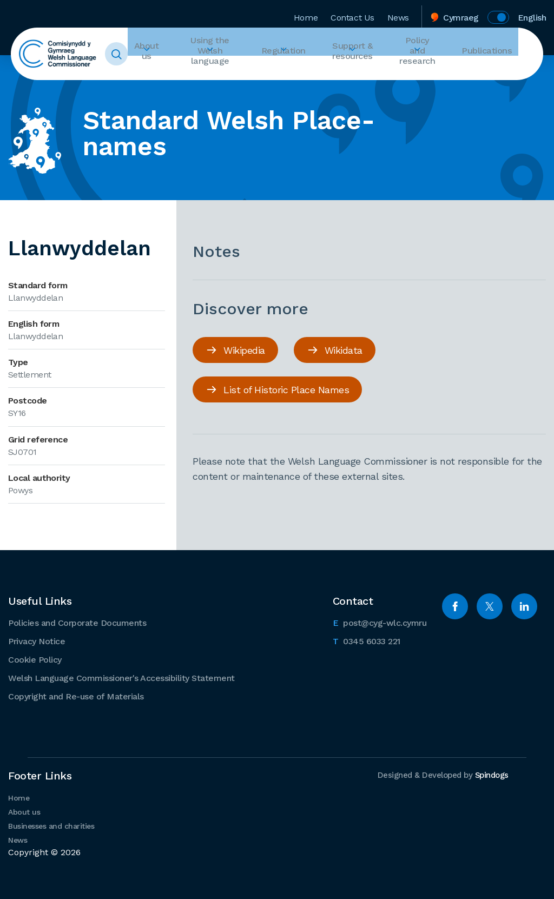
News (398, 13)
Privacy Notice (36, 639)
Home (306, 13)
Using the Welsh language (226, 54)
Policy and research (429, 54)
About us (164, 54)
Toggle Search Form (139, 54)
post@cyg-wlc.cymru (380, 620)
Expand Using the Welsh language (227, 73)
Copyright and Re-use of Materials (76, 695)
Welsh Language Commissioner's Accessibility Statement (121, 676)
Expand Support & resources (359, 73)
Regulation (296, 54)
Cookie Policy (35, 658)
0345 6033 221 (366, 639)
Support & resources (359, 54)
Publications (493, 54)
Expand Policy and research (429, 73)
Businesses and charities (51, 824)
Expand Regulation (296, 73)
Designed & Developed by (440, 773)
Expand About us (164, 73)
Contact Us (352, 13)
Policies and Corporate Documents (77, 621)
